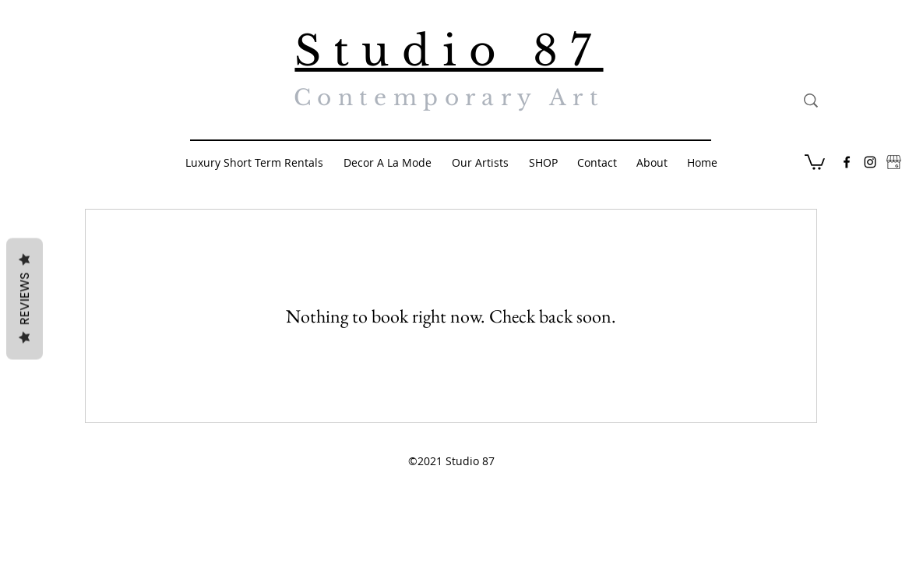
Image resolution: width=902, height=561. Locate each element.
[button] (815, 161)
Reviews (24, 299)
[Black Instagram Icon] (870, 162)
